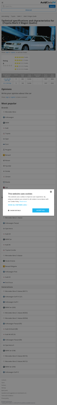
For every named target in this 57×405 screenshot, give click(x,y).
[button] (28, 205)
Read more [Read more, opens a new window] (23, 201)
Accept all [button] (41, 210)
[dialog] (28, 202)
